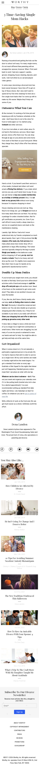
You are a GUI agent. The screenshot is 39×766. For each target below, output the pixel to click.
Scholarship (20, 746)
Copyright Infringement (19, 727)
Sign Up (19, 712)
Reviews (19, 738)
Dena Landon (17, 53)
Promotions (19, 742)
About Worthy (19, 723)
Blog (12, 7)
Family (25, 7)
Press (19, 734)
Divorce (19, 7)
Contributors (19, 730)
